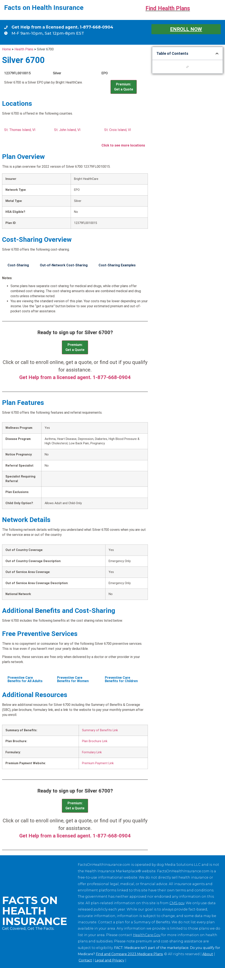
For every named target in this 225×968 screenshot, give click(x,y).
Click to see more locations (123, 145)
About (207, 954)
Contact (85, 960)
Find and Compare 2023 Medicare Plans (129, 954)
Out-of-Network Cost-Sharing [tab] (64, 265)
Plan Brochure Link (94, 741)
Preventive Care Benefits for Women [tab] (73, 679)
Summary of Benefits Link (100, 730)
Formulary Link (92, 752)
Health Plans (23, 49)
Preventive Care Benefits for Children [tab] (121, 679)
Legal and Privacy (109, 960)
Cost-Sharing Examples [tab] (117, 265)
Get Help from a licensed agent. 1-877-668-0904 (62, 27)
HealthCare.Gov (146, 935)
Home (6, 49)
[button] (217, 53)
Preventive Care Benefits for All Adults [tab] (25, 679)
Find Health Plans (168, 8)
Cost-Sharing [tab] (18, 265)
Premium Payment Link (98, 763)
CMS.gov (176, 903)
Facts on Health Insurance (43, 8)
